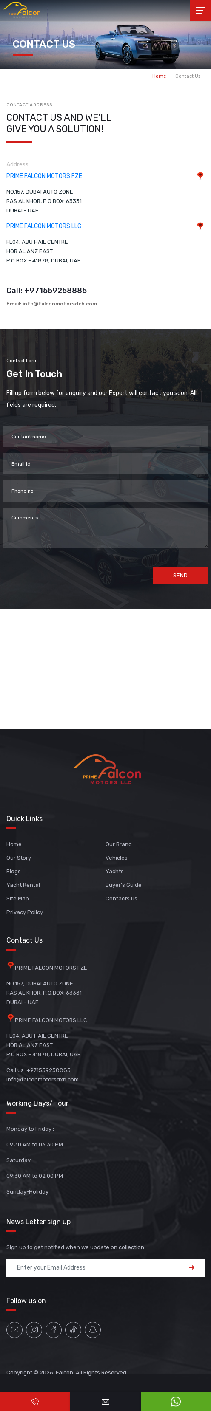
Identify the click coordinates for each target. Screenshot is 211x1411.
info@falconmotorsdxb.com (60, 303)
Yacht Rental (23, 885)
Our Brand (119, 844)
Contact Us (187, 76)
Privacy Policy (24, 912)
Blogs (13, 871)
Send (180, 575)
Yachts (115, 871)
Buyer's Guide (124, 885)
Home (159, 76)
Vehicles (117, 858)
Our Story (18, 858)
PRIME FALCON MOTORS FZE (44, 176)
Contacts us (121, 898)
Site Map (17, 898)
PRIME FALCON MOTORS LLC (43, 226)
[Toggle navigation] (200, 10)
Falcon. (65, 1372)
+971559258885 (55, 290)
